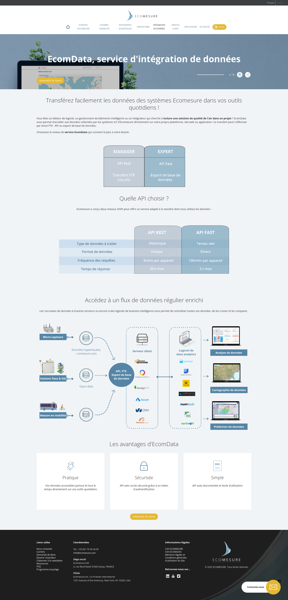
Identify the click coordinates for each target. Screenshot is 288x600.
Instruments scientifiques (125, 27)
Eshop (221, 27)
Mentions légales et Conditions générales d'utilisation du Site (176, 557)
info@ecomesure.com (84, 552)
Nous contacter (44, 548)
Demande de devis (50, 80)
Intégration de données (159, 27)
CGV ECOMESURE (174, 548)
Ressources (42, 563)
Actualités (205, 27)
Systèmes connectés (104, 27)
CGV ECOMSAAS (173, 551)
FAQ (39, 566)
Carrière (41, 551)
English (280, 2)
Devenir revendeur (46, 557)
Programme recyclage (48, 569)
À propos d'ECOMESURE (83, 27)
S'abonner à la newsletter (50, 560)
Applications (191, 27)
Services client (175, 27)
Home (68, 27)
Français (270, 2)
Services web (143, 27)
